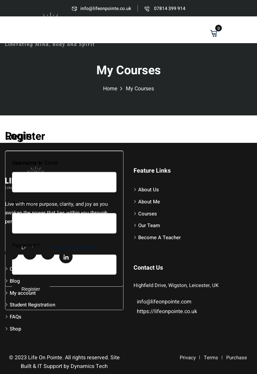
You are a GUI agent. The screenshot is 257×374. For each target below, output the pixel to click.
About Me (149, 201)
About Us (148, 189)
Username (26, 163)
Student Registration (32, 304)
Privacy (188, 357)
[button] (248, 31)
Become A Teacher (159, 237)
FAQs (15, 316)
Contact (18, 269)
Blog (15, 281)
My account (23, 293)
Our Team (149, 225)
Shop (15, 329)
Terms (211, 357)
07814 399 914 (165, 8)
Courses (147, 213)
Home (110, 89)
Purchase (236, 357)
